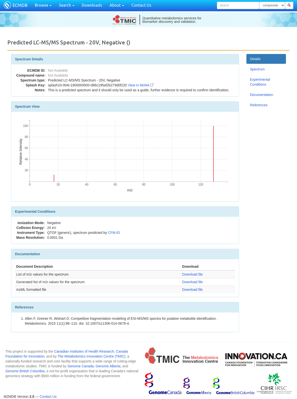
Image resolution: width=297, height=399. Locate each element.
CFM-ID (114, 233)
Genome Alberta (108, 366)
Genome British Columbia (25, 371)
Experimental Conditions (260, 82)
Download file (192, 274)
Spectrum (257, 69)
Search (66, 5)
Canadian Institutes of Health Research (84, 351)
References (259, 105)
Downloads (92, 5)
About (117, 5)
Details (255, 59)
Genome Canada (81, 366)
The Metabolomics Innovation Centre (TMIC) (91, 356)
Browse (43, 5)
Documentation (261, 95)
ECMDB (20, 5)
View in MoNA (141, 85)
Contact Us (141, 5)
